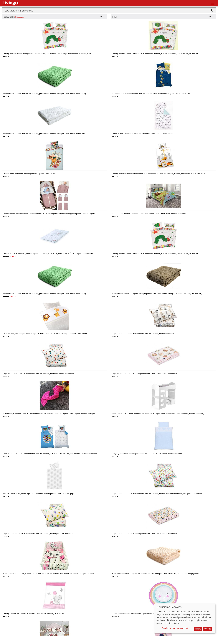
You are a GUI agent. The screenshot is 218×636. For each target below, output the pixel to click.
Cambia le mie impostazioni (175, 628)
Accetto (207, 629)
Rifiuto (198, 629)
